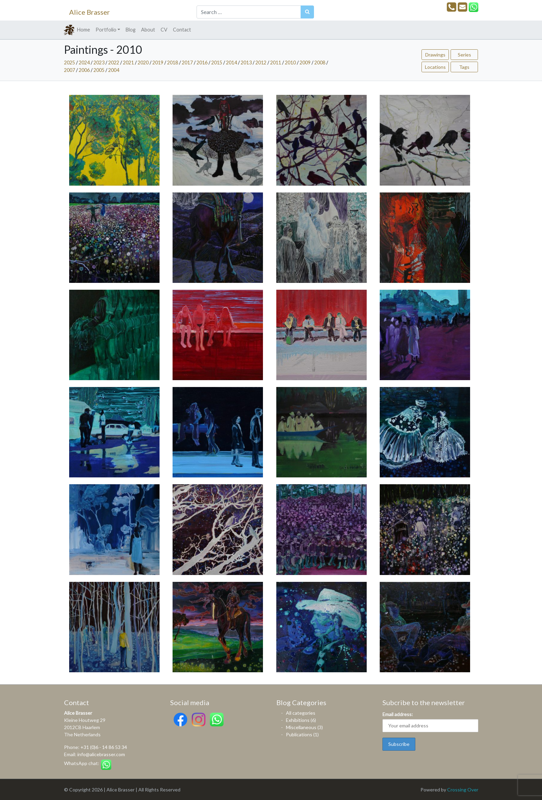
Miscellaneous (301, 727)
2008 (319, 62)
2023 (98, 62)
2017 (187, 62)
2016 (202, 62)
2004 (113, 70)
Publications (299, 734)
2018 (172, 62)
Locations (435, 67)
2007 (69, 70)
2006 (84, 70)
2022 (113, 62)
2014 (231, 62)
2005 (98, 70)
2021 (128, 62)
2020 (143, 62)
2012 (260, 62)
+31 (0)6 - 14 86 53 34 (103, 747)
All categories (300, 713)
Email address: (397, 714)
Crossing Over (462, 789)
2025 (69, 62)
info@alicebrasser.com (101, 754)
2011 (275, 62)
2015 (216, 62)
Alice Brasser (89, 12)
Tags (464, 67)
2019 (157, 62)
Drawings (435, 55)
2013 (246, 62)
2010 (290, 62)
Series (464, 55)
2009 (305, 62)
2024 (84, 62)
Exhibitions (298, 720)
